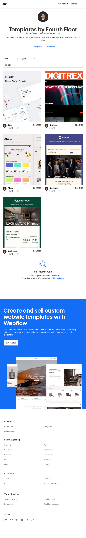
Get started (67, 4)
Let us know (58, 278)
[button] (11, 58)
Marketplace (36, 47)
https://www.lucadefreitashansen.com (43, 33)
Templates (50, 47)
